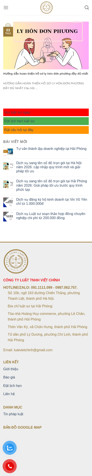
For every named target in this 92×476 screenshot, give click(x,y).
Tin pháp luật (13, 414)
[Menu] (5, 7)
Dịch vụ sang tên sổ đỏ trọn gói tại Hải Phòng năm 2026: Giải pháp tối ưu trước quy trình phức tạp (51, 185)
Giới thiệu (10, 369)
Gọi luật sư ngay (17, 112)
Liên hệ (9, 394)
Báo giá (9, 377)
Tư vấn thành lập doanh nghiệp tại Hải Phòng (51, 149)
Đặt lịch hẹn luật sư (19, 121)
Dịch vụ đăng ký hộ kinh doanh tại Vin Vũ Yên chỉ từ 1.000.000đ (51, 201)
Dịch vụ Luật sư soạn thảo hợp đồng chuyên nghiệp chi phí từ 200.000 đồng (50, 216)
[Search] (87, 7)
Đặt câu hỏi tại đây (18, 130)
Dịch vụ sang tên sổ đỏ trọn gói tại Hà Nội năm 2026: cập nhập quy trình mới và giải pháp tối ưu (49, 167)
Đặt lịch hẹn (12, 386)
